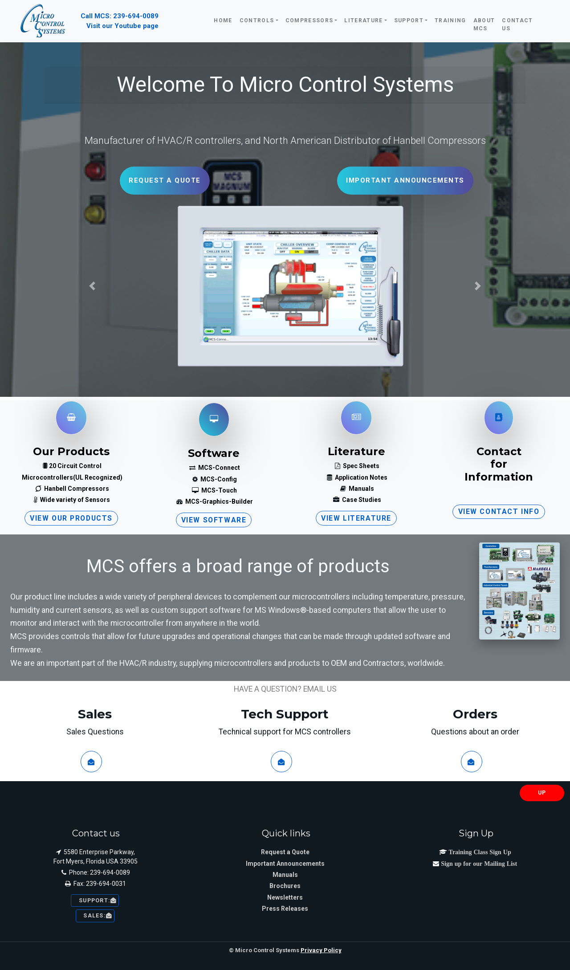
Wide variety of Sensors (74, 499)
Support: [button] (95, 900)
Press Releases (285, 908)
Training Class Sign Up (479, 852)
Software (214, 453)
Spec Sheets (360, 465)
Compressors (309, 20)
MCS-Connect (218, 467)
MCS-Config (218, 479)
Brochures (285, 885)
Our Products (71, 451)
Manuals (360, 488)
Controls (257, 20)
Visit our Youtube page (122, 26)
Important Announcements (285, 863)
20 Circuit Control (75, 465)
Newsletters (285, 897)
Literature (363, 20)
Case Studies (361, 499)
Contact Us (517, 24)
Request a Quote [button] (165, 180)
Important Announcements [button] (405, 180)
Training (450, 20)
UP (542, 792)
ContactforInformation (498, 464)
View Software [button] (214, 520)
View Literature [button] (356, 518)
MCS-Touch (218, 490)
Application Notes (360, 477)
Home (223, 20)
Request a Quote (285, 852)
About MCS (484, 24)
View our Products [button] (71, 518)
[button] (92, 286)
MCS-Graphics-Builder (218, 501)
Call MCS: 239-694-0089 (120, 16)
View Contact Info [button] (499, 511)
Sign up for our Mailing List (478, 863)
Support (408, 20)
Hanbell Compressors (76, 488)
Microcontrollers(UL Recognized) (72, 477)
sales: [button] (95, 915)
